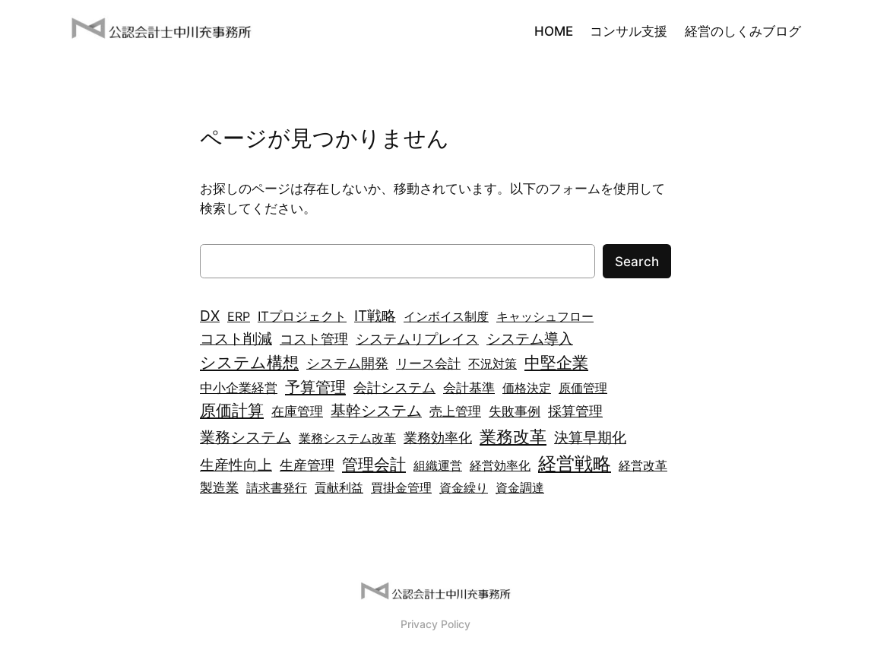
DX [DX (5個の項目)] (210, 316)
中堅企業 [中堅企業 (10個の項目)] (556, 362)
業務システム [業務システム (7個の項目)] (245, 437)
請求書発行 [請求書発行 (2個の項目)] (276, 487)
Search (637, 261)
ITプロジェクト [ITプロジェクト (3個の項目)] (302, 316)
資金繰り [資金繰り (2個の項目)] (463, 487)
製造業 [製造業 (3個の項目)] (219, 487)
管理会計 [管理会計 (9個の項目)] (374, 464)
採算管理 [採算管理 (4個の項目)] (575, 411)
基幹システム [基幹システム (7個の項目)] (376, 411)
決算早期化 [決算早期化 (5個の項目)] (590, 437)
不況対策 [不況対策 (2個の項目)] (492, 363)
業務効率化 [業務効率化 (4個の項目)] (438, 438)
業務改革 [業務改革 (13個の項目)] (513, 436)
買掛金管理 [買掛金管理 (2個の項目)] (401, 487)
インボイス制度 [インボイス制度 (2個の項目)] (446, 316)
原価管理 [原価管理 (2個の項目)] (583, 387)
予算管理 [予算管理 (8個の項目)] (315, 386)
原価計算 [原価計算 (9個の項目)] (232, 410)
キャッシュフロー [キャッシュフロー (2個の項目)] (545, 316)
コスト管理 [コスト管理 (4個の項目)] (314, 339)
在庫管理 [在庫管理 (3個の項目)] (297, 411)
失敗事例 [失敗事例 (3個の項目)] (514, 411)
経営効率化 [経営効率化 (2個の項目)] (500, 465)
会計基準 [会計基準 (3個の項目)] (469, 387)
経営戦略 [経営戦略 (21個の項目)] (574, 463)
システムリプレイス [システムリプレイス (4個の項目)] (417, 339)
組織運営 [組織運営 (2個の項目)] (437, 465)
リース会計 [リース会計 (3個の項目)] (428, 363)
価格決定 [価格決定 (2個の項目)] (526, 387)
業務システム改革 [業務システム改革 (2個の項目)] (347, 438)
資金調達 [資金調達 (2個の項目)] (520, 487)
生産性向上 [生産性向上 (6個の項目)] (236, 464)
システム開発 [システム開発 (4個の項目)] (347, 363)
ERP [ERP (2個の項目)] (238, 316)
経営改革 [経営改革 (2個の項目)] (643, 465)
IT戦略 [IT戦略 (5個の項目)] (375, 316)
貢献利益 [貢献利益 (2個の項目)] (339, 487)
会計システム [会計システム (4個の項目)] (394, 387)
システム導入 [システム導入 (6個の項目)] (529, 338)
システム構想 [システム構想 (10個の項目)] (249, 362)
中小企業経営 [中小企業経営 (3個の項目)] (238, 387)
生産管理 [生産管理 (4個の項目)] (307, 465)
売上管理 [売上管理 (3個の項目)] (455, 411)
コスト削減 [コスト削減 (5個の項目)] (236, 339)
